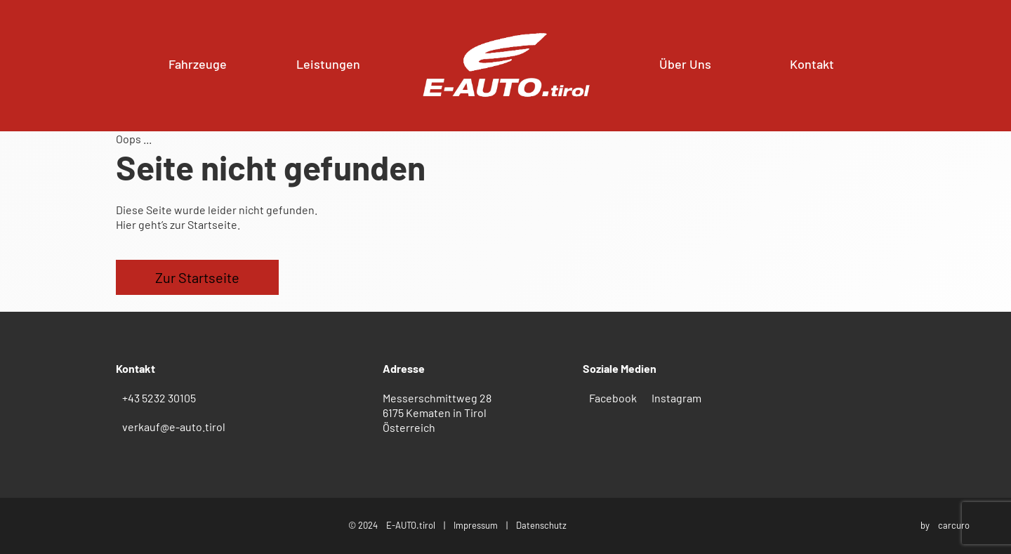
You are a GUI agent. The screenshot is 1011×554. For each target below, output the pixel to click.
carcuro (954, 525)
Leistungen (328, 64)
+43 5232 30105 (159, 397)
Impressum (476, 525)
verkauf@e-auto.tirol (173, 426)
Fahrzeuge (197, 64)
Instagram (676, 397)
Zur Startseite (197, 277)
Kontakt (812, 64)
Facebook (613, 397)
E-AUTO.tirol (410, 525)
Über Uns (685, 64)
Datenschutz (541, 525)
